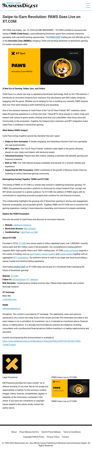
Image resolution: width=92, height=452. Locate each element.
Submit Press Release (51, 432)
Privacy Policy (53, 437)
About (14, 432)
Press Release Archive (29, 432)
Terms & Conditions (72, 432)
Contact (65, 437)
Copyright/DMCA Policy (33, 437)
